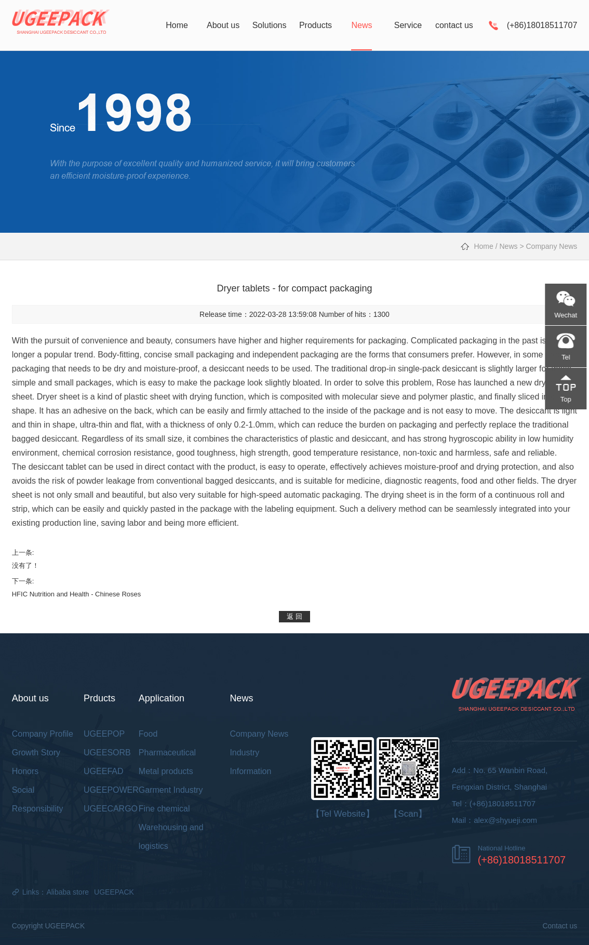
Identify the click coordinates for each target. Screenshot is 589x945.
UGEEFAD (103, 771)
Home (483, 246)
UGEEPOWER (111, 790)
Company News (551, 246)
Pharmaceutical (167, 752)
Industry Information (250, 762)
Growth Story (36, 752)
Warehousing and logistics (171, 836)
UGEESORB (107, 752)
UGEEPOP (104, 733)
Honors (25, 771)
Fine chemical (164, 808)
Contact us (559, 926)
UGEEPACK (114, 892)
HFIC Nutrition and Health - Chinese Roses (76, 594)
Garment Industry (171, 790)
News (509, 246)
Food (148, 733)
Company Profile (42, 733)
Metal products (166, 771)
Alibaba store (67, 892)
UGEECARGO (111, 808)
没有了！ (25, 565)
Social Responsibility (37, 799)
